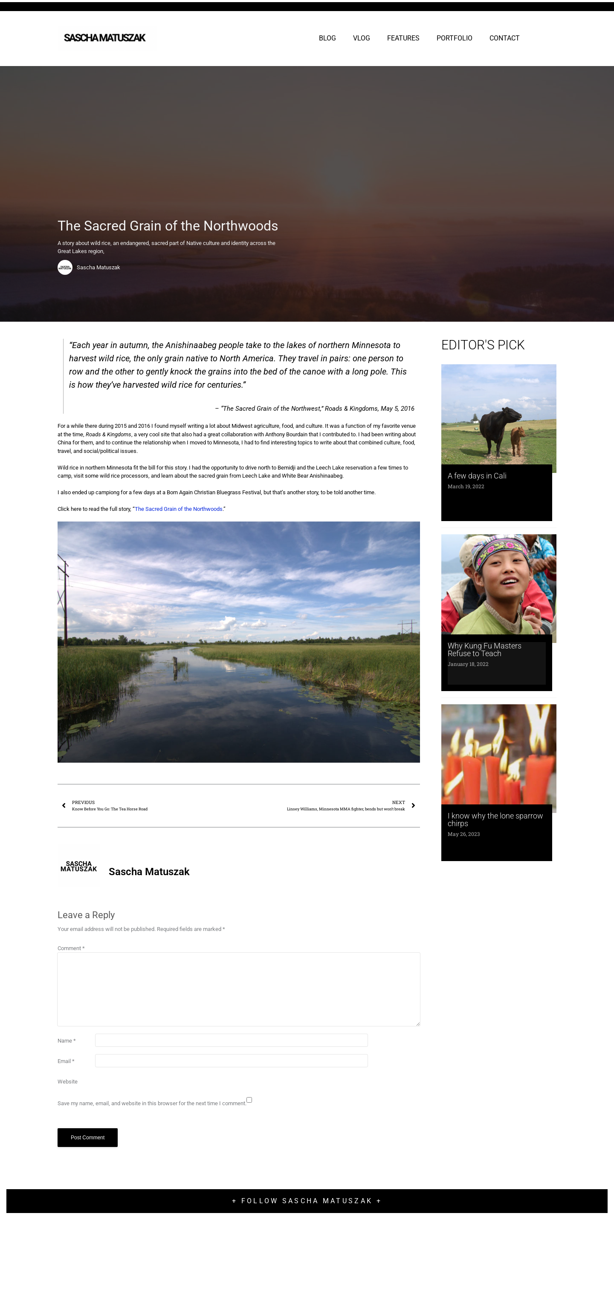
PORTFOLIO (454, 38)
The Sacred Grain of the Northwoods (179, 509)
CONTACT (504, 38)
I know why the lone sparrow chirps (495, 819)
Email (66, 1061)
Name (67, 1040)
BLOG (327, 38)
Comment (71, 948)
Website (68, 1081)
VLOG (361, 38)
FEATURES (403, 38)
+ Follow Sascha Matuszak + (307, 1201)
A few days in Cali (477, 475)
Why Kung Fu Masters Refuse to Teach (484, 649)
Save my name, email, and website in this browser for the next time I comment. (152, 1103)
